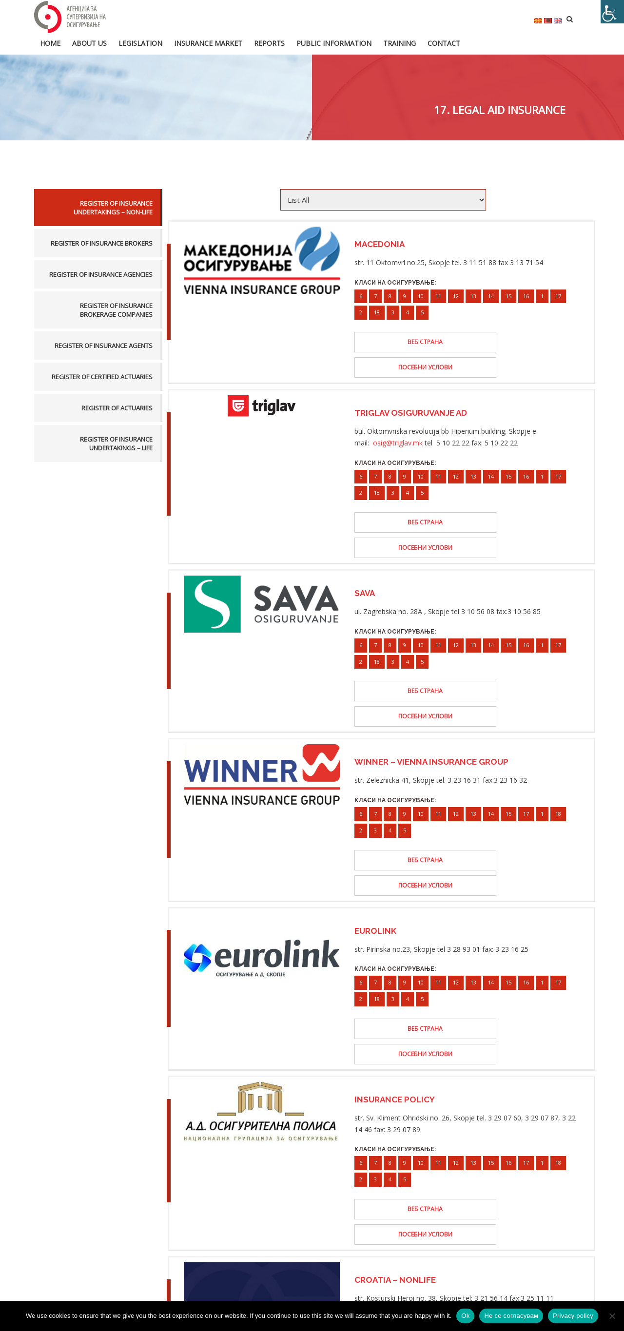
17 (558, 295)
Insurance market (208, 42)
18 (377, 311)
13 (473, 295)
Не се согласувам (511, 1315)
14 (491, 295)
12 (456, 295)
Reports (269, 42)
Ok (465, 1315)
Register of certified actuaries (102, 375)
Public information (333, 42)
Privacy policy (573, 1315)
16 (526, 295)
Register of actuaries (117, 407)
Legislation (140, 42)
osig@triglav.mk (398, 416)
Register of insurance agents (104, 344)
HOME (50, 42)
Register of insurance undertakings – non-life (113, 206)
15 (508, 295)
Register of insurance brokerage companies (116, 309)
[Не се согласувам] (612, 1316)
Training (399, 42)
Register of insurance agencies (101, 273)
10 (421, 295)
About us (89, 42)
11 (438, 295)
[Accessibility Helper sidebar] (612, 11)
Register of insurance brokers (102, 242)
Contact (444, 42)
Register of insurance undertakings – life (116, 442)
